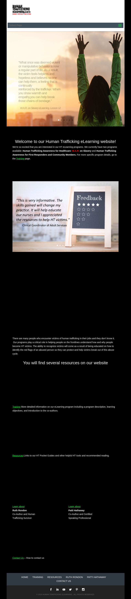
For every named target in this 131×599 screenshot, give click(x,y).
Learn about (18, 506)
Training (20, 158)
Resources (17, 455)
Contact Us (18, 558)
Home (24, 577)
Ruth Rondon (74, 577)
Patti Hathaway (96, 577)
